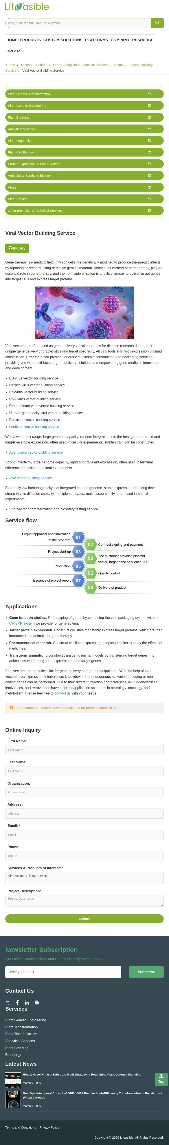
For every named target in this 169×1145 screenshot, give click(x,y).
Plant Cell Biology (21, 152)
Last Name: (16, 762)
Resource (142, 40)
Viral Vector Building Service (84, 878)
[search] (157, 23)
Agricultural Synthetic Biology (29, 175)
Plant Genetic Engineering (27, 105)
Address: (15, 804)
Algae (12, 187)
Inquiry (19, 248)
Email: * (13, 826)
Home (12, 40)
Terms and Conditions (20, 1127)
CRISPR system (22, 623)
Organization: (18, 783)
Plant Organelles (20, 140)
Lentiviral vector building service (34, 427)
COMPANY (120, 40)
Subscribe (146, 972)
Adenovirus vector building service (36, 452)
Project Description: (24, 891)
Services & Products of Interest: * (35, 868)
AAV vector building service (30, 478)
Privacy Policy (49, 1127)
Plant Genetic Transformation (29, 94)
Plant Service (17, 199)
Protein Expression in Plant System (33, 164)
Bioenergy (13, 1055)
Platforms (96, 40)
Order (13, 51)
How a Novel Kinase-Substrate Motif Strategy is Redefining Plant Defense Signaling (82, 1074)
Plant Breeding (18, 117)
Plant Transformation (21, 1027)
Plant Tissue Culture (21, 1034)
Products (30, 40)
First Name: (17, 741)
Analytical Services (22, 129)
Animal (119, 65)
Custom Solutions (62, 40)
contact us (63, 693)
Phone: (13, 847)
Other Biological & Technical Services (80, 65)
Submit (84, 919)
